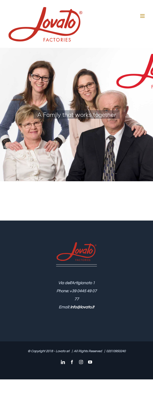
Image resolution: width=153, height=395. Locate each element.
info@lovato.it (82, 307)
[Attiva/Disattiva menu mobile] (142, 16)
